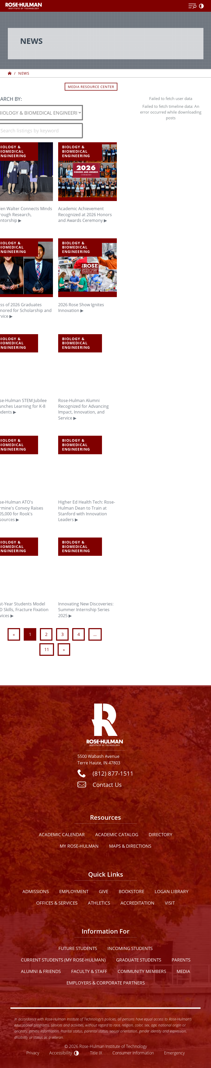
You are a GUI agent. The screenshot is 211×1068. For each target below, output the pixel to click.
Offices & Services (56, 903)
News (23, 73)
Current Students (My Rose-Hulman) (63, 960)
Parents (181, 960)
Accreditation (137, 903)
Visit (170, 903)
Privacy (32, 1052)
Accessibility (60, 1052)
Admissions (35, 891)
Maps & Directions (130, 846)
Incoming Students (130, 948)
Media (183, 971)
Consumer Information (133, 1052)
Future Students (77, 948)
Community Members (142, 971)
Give (103, 891)
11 (46, 649)
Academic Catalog (116, 834)
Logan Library (172, 891)
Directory (160, 834)
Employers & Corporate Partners (106, 983)
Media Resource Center (91, 86)
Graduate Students (138, 960)
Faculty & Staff (89, 971)
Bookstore (131, 891)
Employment (73, 891)
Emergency (174, 1052)
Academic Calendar (62, 834)
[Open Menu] (192, 6)
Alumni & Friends (41, 971)
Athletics (99, 903)
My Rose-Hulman (79, 846)
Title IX (96, 1052)
